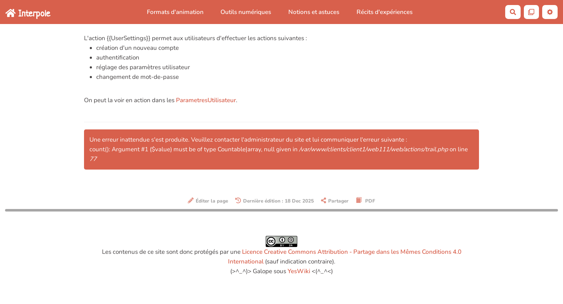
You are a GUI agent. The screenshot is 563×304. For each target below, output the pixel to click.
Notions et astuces (313, 12)
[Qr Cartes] (531, 12)
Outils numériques (245, 12)
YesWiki (299, 271)
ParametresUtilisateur (206, 100)
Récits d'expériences (385, 12)
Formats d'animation (175, 12)
